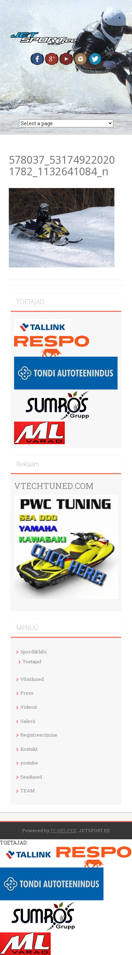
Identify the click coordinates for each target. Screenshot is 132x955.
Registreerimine (38, 735)
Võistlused (32, 679)
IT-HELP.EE (64, 830)
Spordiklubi (33, 651)
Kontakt (29, 749)
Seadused (31, 777)
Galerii (27, 721)
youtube (29, 763)
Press (26, 693)
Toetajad (32, 661)
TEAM (27, 790)
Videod (28, 707)
